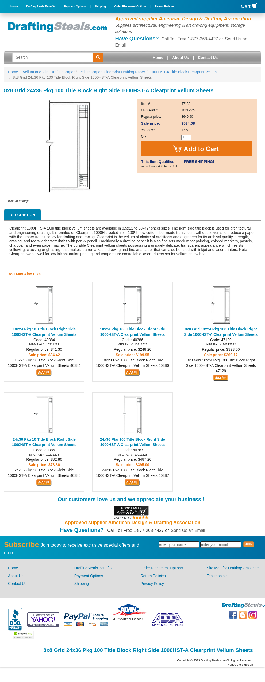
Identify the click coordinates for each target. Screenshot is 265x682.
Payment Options (75, 6)
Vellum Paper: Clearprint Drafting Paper (112, 72)
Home (14, 6)
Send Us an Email (188, 530)
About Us (180, 57)
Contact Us (208, 57)
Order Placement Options (130, 6)
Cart (249, 6)
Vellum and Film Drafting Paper (49, 72)
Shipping (100, 6)
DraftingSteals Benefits (41, 6)
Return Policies (164, 6)
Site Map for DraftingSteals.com (233, 568)
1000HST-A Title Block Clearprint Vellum (183, 72)
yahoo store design (240, 664)
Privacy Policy (152, 583)
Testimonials (217, 576)
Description (22, 215)
